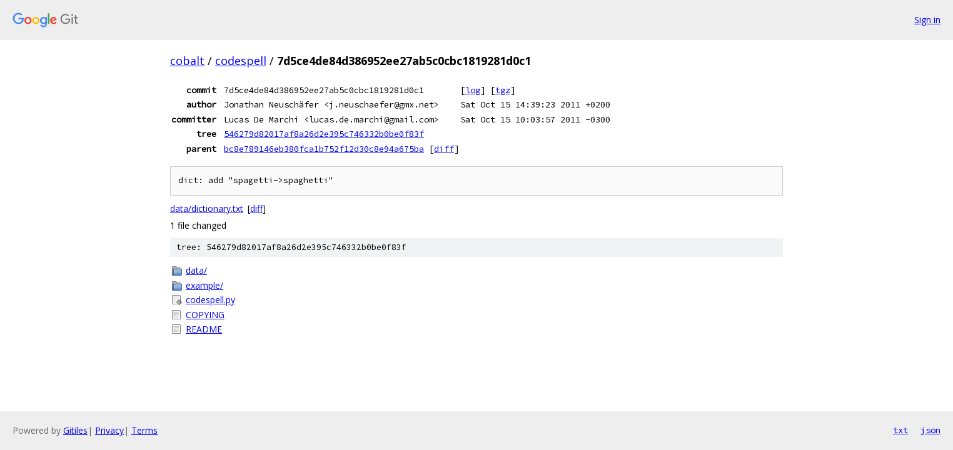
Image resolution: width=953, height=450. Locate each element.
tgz (502, 90)
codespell (240, 60)
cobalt (187, 60)
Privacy (109, 430)
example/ (204, 285)
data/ (196, 270)
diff (444, 148)
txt (900, 430)
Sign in (927, 20)
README (204, 329)
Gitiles (75, 430)
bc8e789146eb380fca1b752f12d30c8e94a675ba (324, 148)
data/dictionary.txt (206, 208)
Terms (144, 430)
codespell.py (210, 300)
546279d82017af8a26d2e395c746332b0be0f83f (324, 133)
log (472, 90)
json (930, 430)
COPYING (205, 315)
